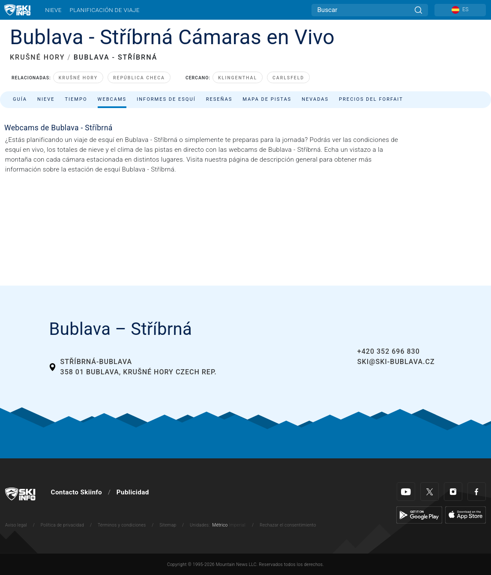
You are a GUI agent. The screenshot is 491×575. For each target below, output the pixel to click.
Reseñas (219, 99)
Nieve (53, 9)
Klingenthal (237, 78)
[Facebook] (476, 491)
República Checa (139, 78)
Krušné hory (78, 78)
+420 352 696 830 (388, 351)
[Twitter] (429, 491)
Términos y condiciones (122, 525)
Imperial (237, 525)
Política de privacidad (62, 525)
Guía (20, 99)
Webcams (112, 99)
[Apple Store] (465, 515)
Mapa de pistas (267, 99)
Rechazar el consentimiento (288, 525)
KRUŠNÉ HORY (37, 57)
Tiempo (76, 99)
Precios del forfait (371, 99)
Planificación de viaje (104, 9)
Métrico (220, 525)
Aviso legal (16, 525)
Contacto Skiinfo (76, 492)
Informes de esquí (166, 99)
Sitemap (167, 525)
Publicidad (133, 492)
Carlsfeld (288, 78)
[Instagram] (453, 491)
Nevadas (315, 99)
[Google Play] (419, 515)
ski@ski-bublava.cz (396, 362)
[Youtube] (406, 491)
